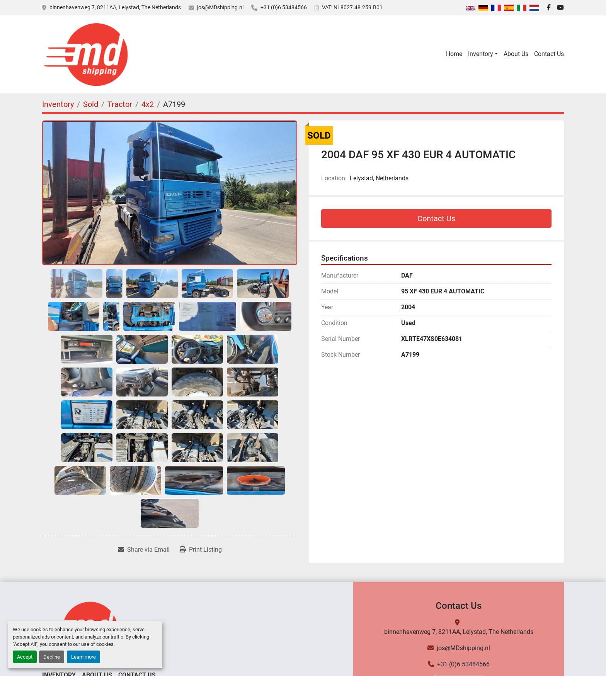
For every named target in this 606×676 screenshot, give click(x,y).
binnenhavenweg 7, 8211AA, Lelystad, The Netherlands (115, 7)
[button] (483, 54)
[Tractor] (119, 104)
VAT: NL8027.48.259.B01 (352, 7)
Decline (51, 657)
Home (454, 54)
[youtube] (560, 7)
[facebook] (549, 7)
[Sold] (90, 104)
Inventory (480, 54)
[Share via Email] (144, 549)
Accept (24, 657)
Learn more (83, 657)
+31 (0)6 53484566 (283, 7)
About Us (516, 54)
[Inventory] (58, 104)
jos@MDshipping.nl (220, 7)
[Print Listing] (201, 549)
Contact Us (549, 54)
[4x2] (147, 104)
